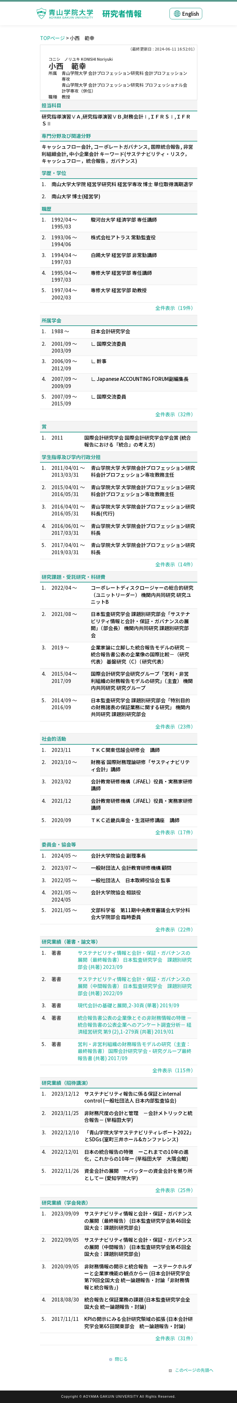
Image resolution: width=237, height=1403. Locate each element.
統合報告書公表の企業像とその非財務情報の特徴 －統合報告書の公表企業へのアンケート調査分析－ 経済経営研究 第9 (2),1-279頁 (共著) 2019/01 (135, 1024)
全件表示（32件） (175, 414)
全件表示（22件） (175, 929)
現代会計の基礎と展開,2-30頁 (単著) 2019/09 (128, 1005)
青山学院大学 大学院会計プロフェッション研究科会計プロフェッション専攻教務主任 (143, 471)
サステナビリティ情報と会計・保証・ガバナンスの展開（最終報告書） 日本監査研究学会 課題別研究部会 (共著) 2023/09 (135, 959)
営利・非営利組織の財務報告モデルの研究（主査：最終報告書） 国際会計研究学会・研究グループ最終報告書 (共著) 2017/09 (134, 1051)
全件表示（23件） (175, 726)
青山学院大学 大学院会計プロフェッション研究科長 (143, 529)
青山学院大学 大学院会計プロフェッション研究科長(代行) (143, 510)
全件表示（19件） (175, 307)
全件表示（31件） (175, 1338)
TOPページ (52, 37)
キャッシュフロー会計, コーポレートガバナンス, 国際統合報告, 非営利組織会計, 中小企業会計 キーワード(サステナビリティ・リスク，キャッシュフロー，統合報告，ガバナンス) (117, 153)
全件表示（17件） (175, 832)
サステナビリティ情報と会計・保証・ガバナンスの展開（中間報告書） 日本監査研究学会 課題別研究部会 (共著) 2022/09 (135, 986)
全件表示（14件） (175, 564)
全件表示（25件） (175, 1190)
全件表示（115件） (174, 1070)
